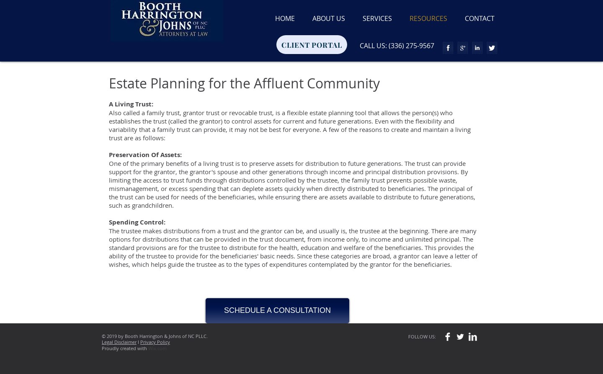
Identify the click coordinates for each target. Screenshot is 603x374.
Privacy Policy (155, 342)
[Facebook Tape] (448, 47)
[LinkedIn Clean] (473, 337)
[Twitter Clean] (460, 337)
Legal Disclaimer (119, 342)
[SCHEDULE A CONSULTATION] (277, 310)
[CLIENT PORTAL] (311, 44)
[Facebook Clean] (447, 337)
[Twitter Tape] (492, 47)
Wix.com (157, 348)
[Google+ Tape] (462, 47)
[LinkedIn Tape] (477, 47)
